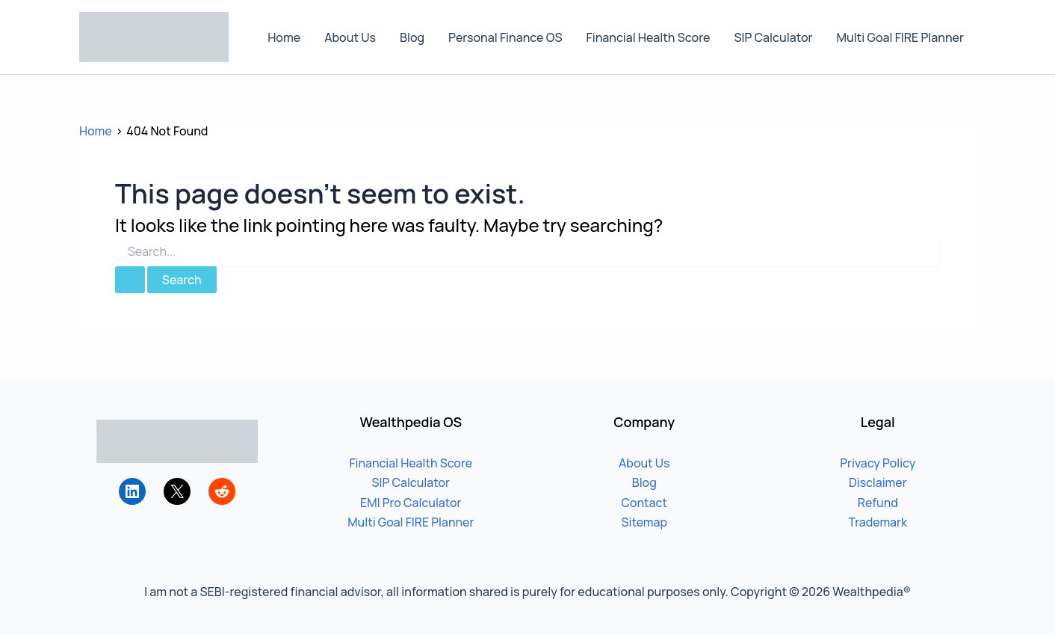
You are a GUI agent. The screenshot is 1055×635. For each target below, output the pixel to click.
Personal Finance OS (505, 37)
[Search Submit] (130, 279)
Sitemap (644, 522)
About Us (350, 37)
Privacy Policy (878, 463)
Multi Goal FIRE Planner (900, 37)
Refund (878, 502)
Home (283, 37)
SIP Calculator (773, 37)
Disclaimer (878, 482)
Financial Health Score (649, 37)
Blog (412, 37)
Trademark (877, 522)
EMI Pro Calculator (411, 502)
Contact (644, 502)
